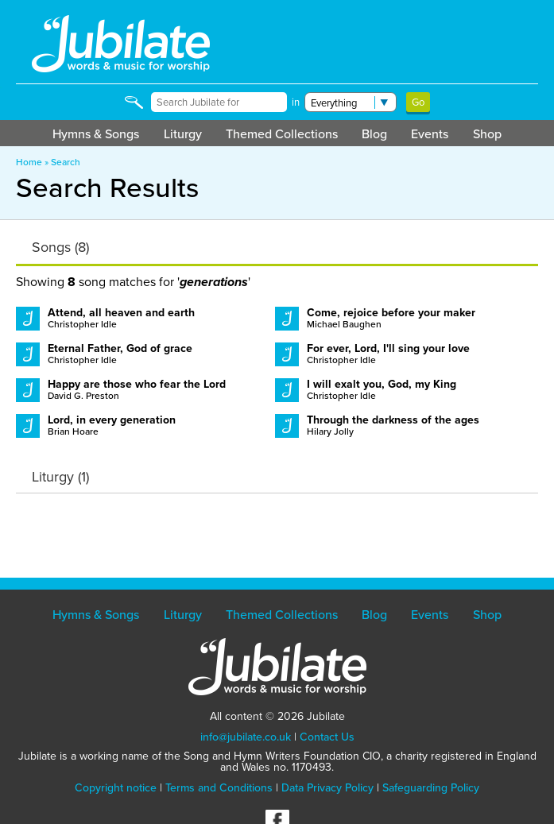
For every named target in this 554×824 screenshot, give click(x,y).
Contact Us (327, 737)
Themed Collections (282, 133)
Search (65, 161)
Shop (487, 133)
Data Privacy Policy (327, 787)
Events (429, 133)
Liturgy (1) (60, 476)
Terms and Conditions (219, 787)
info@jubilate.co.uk (245, 737)
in (296, 102)
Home (29, 161)
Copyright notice (116, 787)
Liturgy (183, 133)
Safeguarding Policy (430, 787)
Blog (374, 133)
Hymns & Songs (95, 133)
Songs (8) (60, 247)
